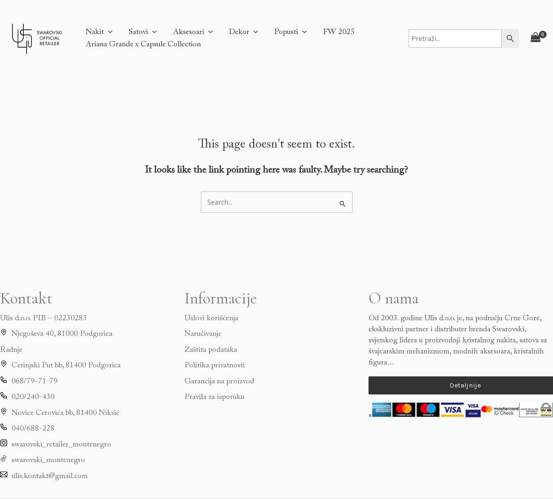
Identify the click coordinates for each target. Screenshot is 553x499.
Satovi (141, 32)
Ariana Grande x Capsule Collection (142, 44)
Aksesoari (191, 32)
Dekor (241, 32)
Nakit (98, 32)
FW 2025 (335, 32)
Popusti (288, 32)
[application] (107, 32)
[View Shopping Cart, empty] (536, 38)
